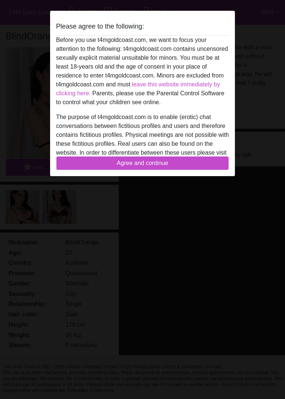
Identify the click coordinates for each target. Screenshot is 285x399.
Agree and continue (142, 163)
